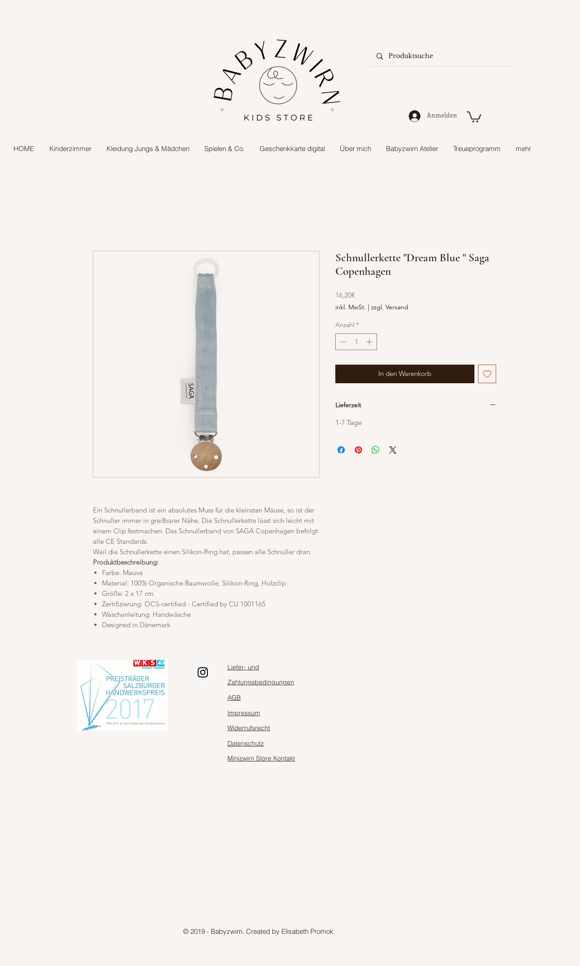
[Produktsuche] (439, 56)
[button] (474, 116)
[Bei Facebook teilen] (341, 449)
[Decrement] (342, 342)
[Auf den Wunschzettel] (487, 374)
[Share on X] (392, 449)
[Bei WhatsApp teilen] (375, 449)
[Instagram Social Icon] (203, 672)
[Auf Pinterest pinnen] (358, 449)
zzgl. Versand (389, 307)
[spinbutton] (356, 342)
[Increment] (370, 342)
